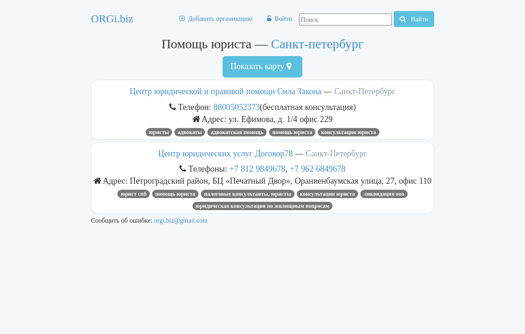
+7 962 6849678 (318, 168)
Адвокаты (190, 132)
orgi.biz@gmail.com (180, 220)
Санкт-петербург (317, 44)
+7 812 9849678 (257, 168)
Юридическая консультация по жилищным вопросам (262, 206)
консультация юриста (348, 132)
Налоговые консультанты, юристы (247, 194)
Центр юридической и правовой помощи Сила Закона (225, 91)
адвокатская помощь (237, 132)
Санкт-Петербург (365, 91)
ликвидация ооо (384, 194)
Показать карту (260, 66)
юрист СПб (133, 194)
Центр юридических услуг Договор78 (225, 153)
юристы (159, 132)
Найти (414, 19)
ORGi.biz (112, 18)
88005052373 (236, 107)
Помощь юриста (292, 132)
